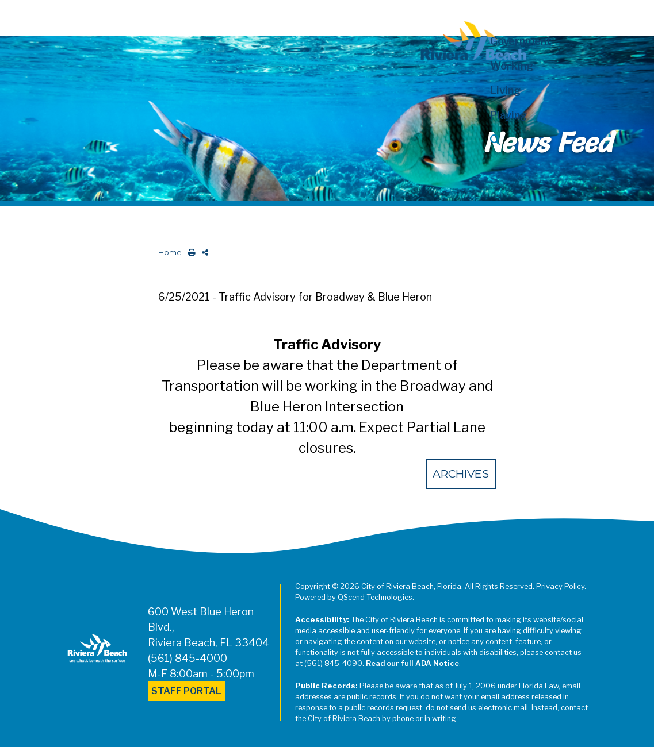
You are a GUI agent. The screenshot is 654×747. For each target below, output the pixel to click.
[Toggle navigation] (19, 15)
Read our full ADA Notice (412, 663)
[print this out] (189, 252)
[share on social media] (202, 252)
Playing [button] (508, 115)
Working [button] (511, 66)
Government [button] (521, 41)
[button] (534, 140)
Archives (461, 473)
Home (170, 252)
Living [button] (505, 90)
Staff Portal (186, 691)
